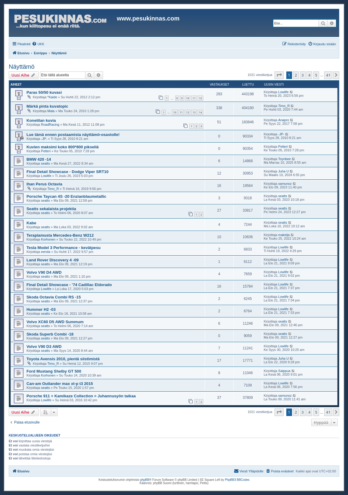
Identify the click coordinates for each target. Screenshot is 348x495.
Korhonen (48, 239)
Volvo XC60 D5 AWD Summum (55, 322)
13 (193, 112)
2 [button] (296, 75)
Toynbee (284, 159)
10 (187, 98)
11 (193, 98)
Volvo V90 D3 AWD (44, 346)
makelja (284, 235)
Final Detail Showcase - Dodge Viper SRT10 (67, 171)
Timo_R (284, 106)
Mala (50, 111)
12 (200, 98)
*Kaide (52, 97)
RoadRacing (50, 124)
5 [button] (316, 75)
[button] (279, 75)
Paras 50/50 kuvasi (44, 92)
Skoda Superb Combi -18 (49, 334)
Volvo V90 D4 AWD (44, 272)
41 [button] (328, 75)
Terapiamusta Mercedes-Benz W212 (60, 235)
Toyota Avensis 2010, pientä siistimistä (63, 359)
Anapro (283, 120)
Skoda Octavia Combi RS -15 (53, 297)
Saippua (284, 371)
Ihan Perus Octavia (44, 184)
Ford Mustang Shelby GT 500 (53, 371)
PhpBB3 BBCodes (237, 479)
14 (200, 112)
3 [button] (303, 75)
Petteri (46, 151)
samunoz (285, 183)
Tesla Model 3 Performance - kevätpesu (63, 247)
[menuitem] (38, 44)
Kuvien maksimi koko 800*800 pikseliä (62, 147)
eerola (45, 252)
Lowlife (283, 92)
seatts (45, 163)
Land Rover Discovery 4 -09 (52, 260)
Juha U (283, 171)
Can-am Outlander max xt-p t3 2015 (59, 383)
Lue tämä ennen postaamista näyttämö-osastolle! (73, 134)
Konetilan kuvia (41, 120)
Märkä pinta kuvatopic (47, 106)
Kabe (31, 223)
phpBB (144, 479)
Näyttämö (22, 66)
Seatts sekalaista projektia (51, 209)
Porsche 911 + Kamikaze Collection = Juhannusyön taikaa (81, 396)
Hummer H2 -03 (41, 309)
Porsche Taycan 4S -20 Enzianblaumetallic (66, 196)
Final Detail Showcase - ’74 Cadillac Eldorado (69, 284)
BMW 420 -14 (38, 159)
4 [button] (309, 75)
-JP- (44, 138)
